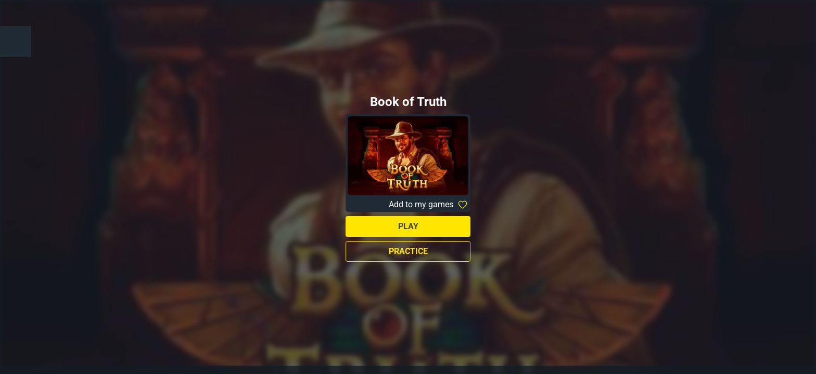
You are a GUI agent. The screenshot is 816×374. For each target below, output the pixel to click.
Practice (408, 251)
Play (408, 226)
